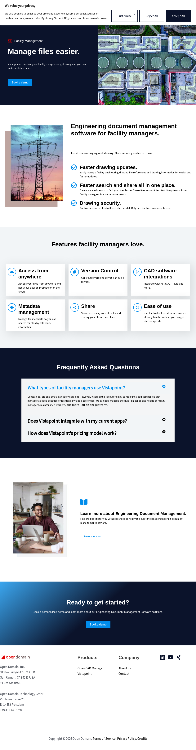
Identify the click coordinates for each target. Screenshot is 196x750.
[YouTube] (170, 657)
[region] (98, 12)
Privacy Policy (126, 738)
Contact (123, 674)
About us (124, 668)
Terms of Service (104, 738)
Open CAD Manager (91, 668)
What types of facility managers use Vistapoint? (76, 387)
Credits (142, 738)
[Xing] (178, 657)
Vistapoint (85, 674)
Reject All (151, 16)
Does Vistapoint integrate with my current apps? (77, 421)
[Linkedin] (162, 657)
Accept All (178, 16)
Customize (125, 16)
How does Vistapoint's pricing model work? (72, 433)
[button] (98, 388)
